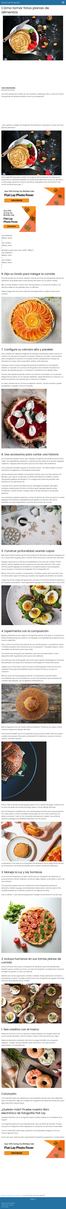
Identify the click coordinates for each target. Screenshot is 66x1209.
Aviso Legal (4, 1207)
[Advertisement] (33, 74)
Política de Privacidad (8, 1203)
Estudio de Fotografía (10, 2)
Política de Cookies (7, 1205)
